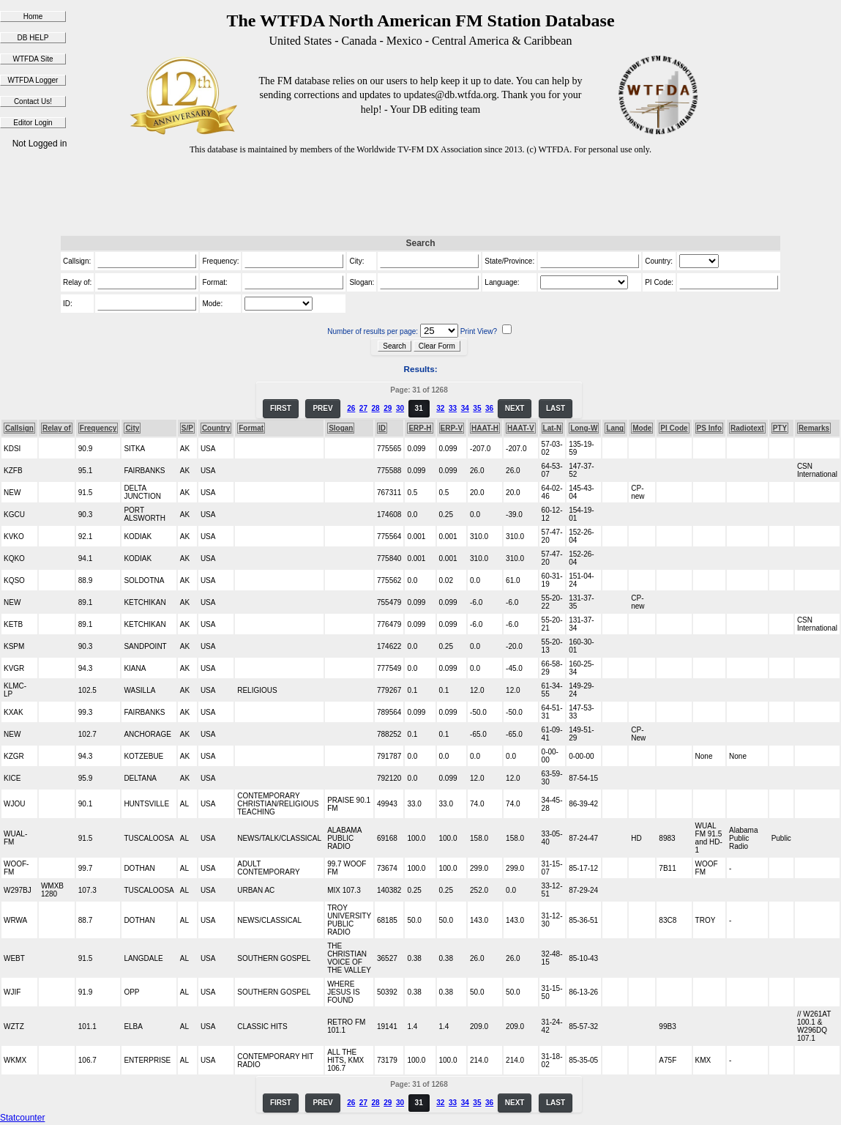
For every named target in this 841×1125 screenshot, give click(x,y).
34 (465, 408)
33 (453, 408)
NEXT (515, 408)
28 (376, 408)
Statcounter (22, 1118)
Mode (641, 428)
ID (382, 428)
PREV (322, 408)
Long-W (583, 428)
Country (216, 428)
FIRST (280, 408)
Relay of (56, 428)
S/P (187, 428)
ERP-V (452, 428)
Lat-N (552, 428)
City (132, 428)
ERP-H (419, 428)
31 (419, 408)
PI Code (673, 428)
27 (363, 408)
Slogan (341, 428)
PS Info (709, 428)
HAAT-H (484, 428)
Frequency (98, 428)
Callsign (19, 428)
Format (251, 428)
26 (351, 408)
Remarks (814, 428)
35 (477, 408)
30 (400, 408)
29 (388, 408)
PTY (780, 428)
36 (489, 408)
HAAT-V (520, 428)
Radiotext (747, 428)
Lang (615, 428)
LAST (555, 408)
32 (440, 408)
